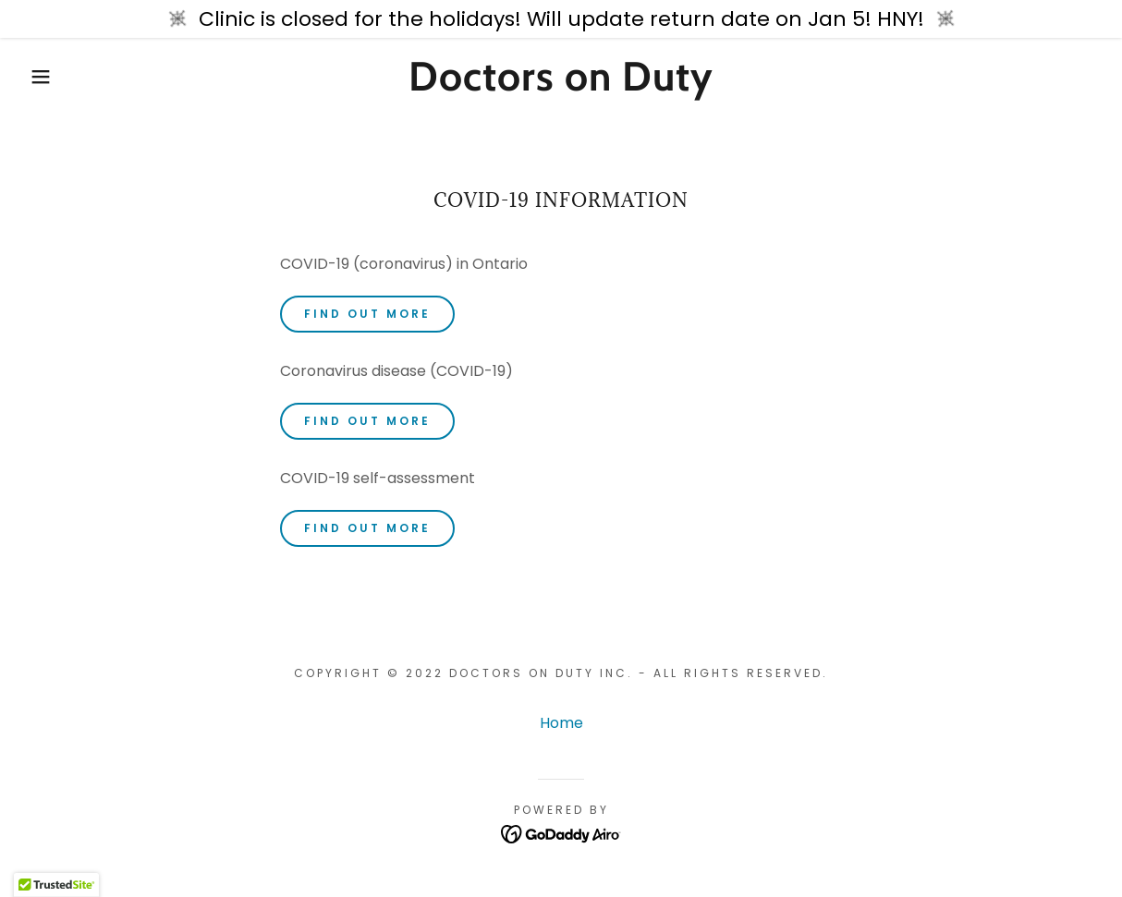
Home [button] (561, 722)
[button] (56, 76)
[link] (560, 85)
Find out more (367, 313)
